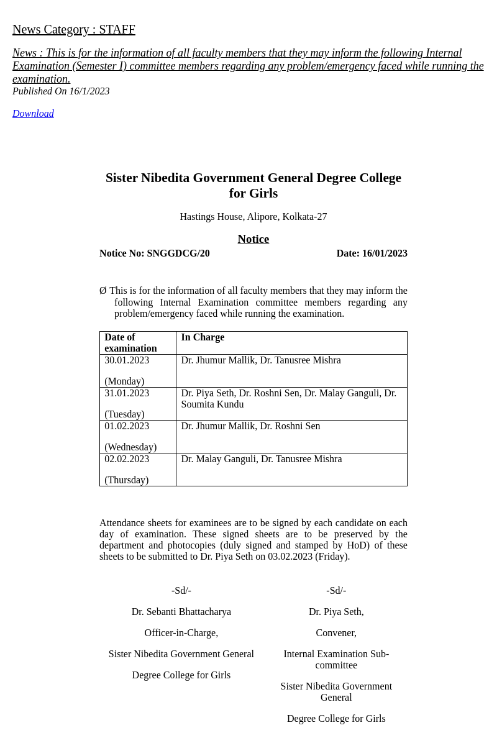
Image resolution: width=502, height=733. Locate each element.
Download (33, 113)
